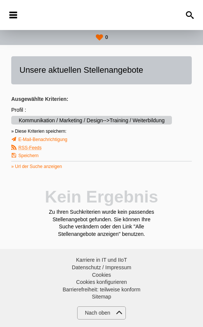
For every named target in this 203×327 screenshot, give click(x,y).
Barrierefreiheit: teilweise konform (101, 289)
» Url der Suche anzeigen (36, 166)
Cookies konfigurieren (101, 282)
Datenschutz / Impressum (101, 267)
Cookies (101, 275)
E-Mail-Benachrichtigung (42, 139)
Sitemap (101, 297)
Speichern (28, 155)
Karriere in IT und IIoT (101, 260)
